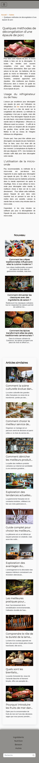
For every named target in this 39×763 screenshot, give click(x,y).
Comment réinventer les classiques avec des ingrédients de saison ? (19, 297)
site (18, 107)
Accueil (4, 15)
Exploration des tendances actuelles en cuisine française (18, 495)
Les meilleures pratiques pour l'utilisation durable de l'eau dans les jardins (19, 603)
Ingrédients (18, 737)
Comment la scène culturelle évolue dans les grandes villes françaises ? (19, 390)
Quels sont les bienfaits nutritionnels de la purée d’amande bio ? (19, 674)
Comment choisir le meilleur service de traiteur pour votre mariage (18, 426)
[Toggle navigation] (4, 4)
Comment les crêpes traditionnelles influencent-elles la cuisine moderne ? (19, 262)
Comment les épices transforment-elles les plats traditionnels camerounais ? (19, 333)
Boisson (18, 744)
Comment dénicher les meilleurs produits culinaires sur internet (19, 459)
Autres (11, 15)
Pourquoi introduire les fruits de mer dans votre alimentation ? (19, 708)
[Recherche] (19, 755)
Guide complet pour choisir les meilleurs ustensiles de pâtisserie (18, 532)
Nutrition (18, 741)
